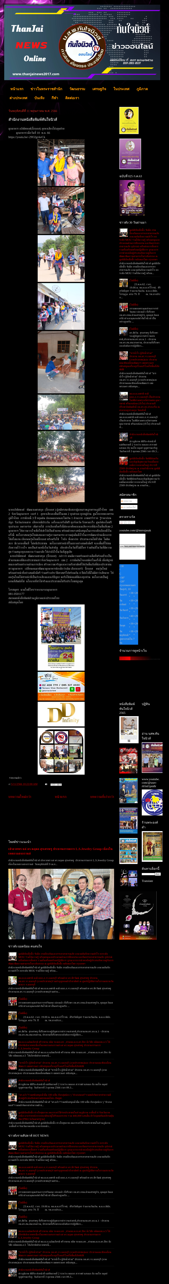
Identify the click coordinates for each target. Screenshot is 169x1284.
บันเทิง (39, 98)
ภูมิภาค (142, 89)
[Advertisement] (61, 819)
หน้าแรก (16, 89)
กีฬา (55, 98)
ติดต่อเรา (72, 98)
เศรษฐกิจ (99, 89)
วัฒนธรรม (77, 89)
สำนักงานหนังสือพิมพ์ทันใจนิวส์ (34, 1080)
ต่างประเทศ (18, 98)
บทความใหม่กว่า (19, 797)
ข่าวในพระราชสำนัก (46, 89)
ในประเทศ (121, 89)
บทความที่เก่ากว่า (102, 797)
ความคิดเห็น (128, 507)
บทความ (126, 500)
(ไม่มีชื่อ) (22, 998)
